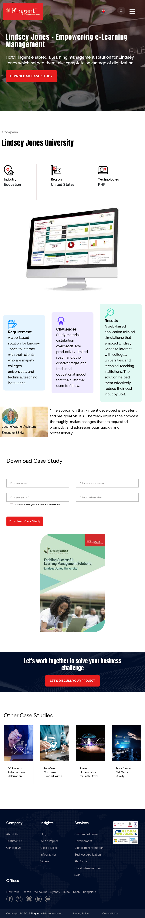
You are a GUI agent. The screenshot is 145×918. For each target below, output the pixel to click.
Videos (44, 861)
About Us (12, 834)
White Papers (49, 841)
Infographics (48, 854)
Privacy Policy (80, 913)
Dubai (66, 892)
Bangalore (89, 892)
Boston (26, 892)
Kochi (76, 892)
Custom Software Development (86, 838)
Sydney (55, 892)
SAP (77, 875)
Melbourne (41, 892)
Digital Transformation (88, 848)
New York (12, 892)
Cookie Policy (110, 913)
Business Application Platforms (87, 858)
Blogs (44, 834)
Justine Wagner (12, 426)
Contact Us (13, 848)
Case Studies (49, 848)
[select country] (105, 11)
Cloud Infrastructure (87, 868)
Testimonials (14, 841)
